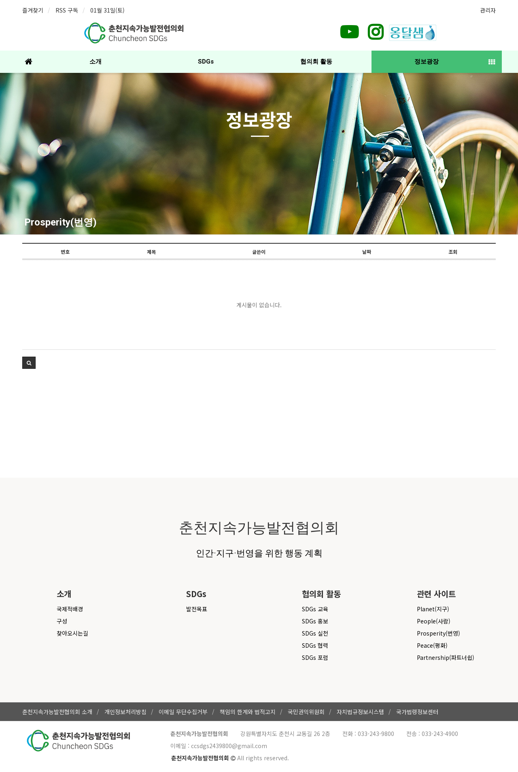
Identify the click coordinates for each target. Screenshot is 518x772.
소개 (95, 61)
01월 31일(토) (107, 10)
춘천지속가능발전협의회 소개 (57, 712)
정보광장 (426, 61)
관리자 (488, 10)
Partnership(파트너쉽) (445, 657)
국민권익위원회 (306, 712)
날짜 (366, 251)
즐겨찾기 (32, 10)
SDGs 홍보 (315, 621)
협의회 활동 (316, 61)
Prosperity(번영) (60, 222)
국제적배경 (70, 609)
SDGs (206, 61)
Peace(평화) (432, 645)
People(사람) (433, 621)
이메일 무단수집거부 (183, 712)
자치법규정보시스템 (360, 712)
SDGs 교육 (315, 609)
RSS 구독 (66, 10)
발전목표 (196, 609)
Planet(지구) (433, 609)
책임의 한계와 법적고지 (248, 712)
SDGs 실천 (315, 633)
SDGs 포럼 (315, 657)
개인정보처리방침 (125, 712)
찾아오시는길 (72, 633)
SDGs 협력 (315, 645)
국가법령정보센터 (417, 712)
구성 (62, 621)
